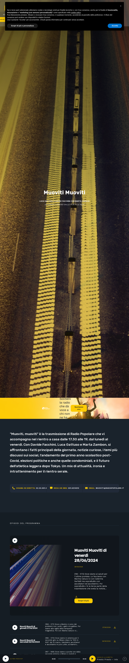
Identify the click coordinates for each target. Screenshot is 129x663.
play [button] (92, 659)
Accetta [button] (115, 26)
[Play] (6, 659)
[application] (66, 658)
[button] (121, 6)
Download (76, 596)
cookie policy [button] (76, 13)
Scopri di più (83, 601)
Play (14, 540)
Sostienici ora (79, 408)
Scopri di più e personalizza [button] (22, 26)
